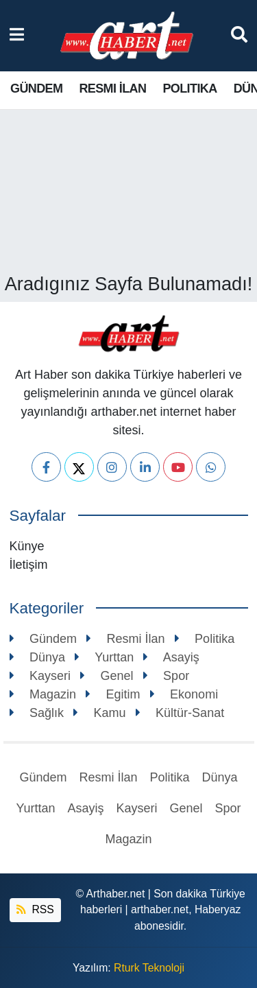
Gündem (36, 88)
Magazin (43, 694)
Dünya (38, 657)
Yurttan (104, 657)
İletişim (29, 565)
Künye (27, 546)
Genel (107, 676)
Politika (189, 88)
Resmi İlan (112, 88)
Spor (166, 676)
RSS (35, 909)
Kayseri (40, 676)
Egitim (113, 694)
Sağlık (37, 713)
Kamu (99, 713)
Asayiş (171, 657)
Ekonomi (184, 694)
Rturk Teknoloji (149, 968)
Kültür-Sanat (180, 713)
